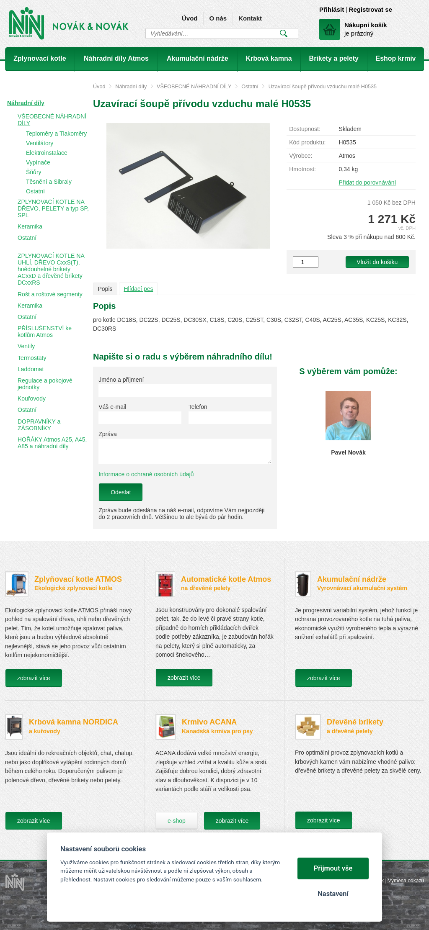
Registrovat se (370, 9)
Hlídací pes (138, 288)
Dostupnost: (304, 129)
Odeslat (121, 492)
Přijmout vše (333, 868)
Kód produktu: (307, 142)
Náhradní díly (131, 87)
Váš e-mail (112, 406)
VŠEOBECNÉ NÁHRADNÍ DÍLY (194, 87)
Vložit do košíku (377, 262)
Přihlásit (331, 9)
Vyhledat (283, 33)
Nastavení (333, 894)
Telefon (198, 406)
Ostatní (249, 87)
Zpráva (107, 434)
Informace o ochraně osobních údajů (146, 474)
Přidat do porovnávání (367, 182)
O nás (218, 18)
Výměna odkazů (406, 881)
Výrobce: (300, 155)
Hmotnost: (302, 169)
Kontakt (250, 18)
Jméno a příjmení (121, 379)
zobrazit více (33, 678)
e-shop (177, 820)
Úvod (190, 18)
